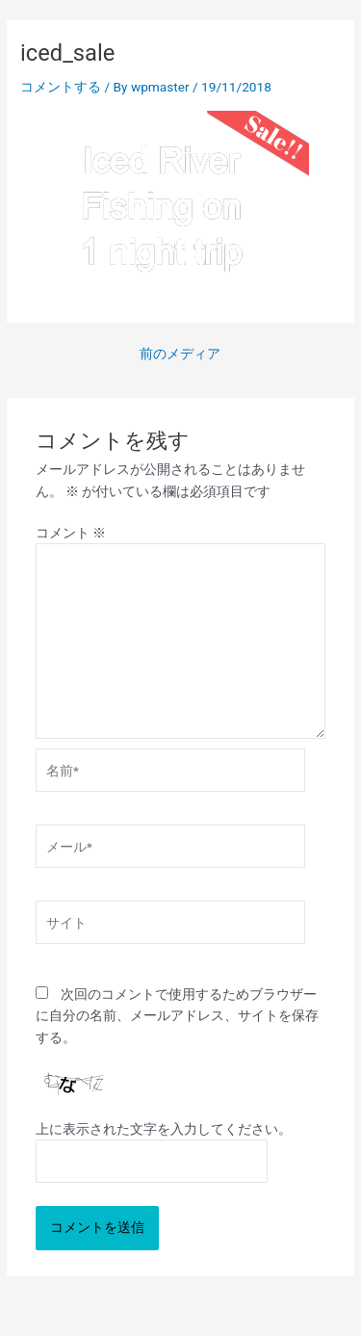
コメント (71, 532)
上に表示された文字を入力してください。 (164, 1129)
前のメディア (180, 354)
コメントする (60, 86)
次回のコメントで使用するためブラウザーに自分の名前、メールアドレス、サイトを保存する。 (177, 1015)
